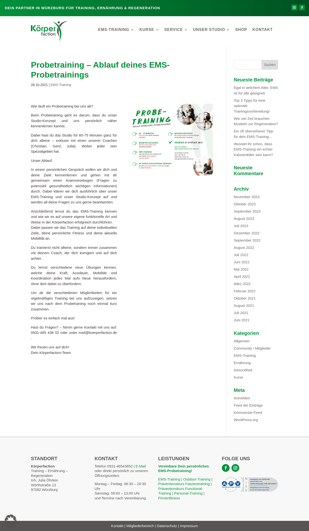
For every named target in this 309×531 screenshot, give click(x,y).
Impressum (189, 526)
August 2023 (244, 218)
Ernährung (242, 363)
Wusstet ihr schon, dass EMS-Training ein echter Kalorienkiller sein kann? (253, 149)
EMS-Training (113, 30)
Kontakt (263, 30)
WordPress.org (246, 420)
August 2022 (244, 247)
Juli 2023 (241, 226)
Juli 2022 (241, 255)
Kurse (147, 30)
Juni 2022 (241, 262)
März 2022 (242, 284)
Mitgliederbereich (140, 526)
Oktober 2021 (245, 298)
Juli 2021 (241, 313)
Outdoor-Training (197, 479)
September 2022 (247, 240)
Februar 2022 (244, 291)
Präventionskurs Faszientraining (184, 484)
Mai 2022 (241, 269)
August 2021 (244, 305)
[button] (10, 520)
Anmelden (242, 398)
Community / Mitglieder (252, 348)
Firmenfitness (169, 498)
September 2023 (247, 211)
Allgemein (242, 341)
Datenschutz (167, 526)
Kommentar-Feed (248, 412)
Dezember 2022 (247, 233)
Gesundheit (243, 370)
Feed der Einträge (248, 405)
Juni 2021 (241, 320)
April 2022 (242, 276)
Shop (241, 30)
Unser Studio (209, 30)
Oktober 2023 (245, 204)
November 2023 (247, 197)
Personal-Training (188, 493)
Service (173, 30)
